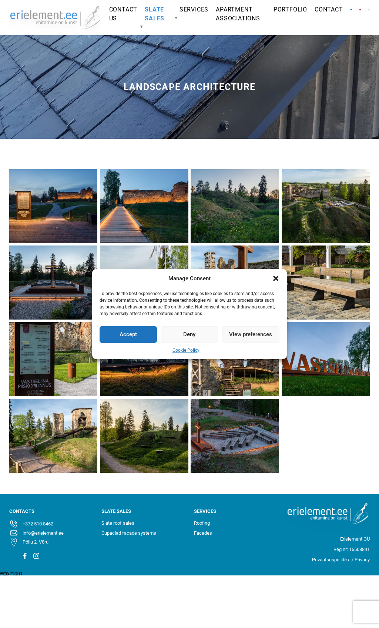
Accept (128, 334)
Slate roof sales (117, 523)
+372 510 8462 (38, 524)
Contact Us (123, 14)
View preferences (250, 334)
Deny (189, 334)
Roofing (202, 523)
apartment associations (238, 14)
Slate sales (154, 14)
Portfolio (290, 9)
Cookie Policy (185, 350)
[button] (275, 278)
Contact (329, 9)
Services (194, 9)
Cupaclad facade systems (128, 533)
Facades (203, 533)
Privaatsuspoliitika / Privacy (341, 559)
